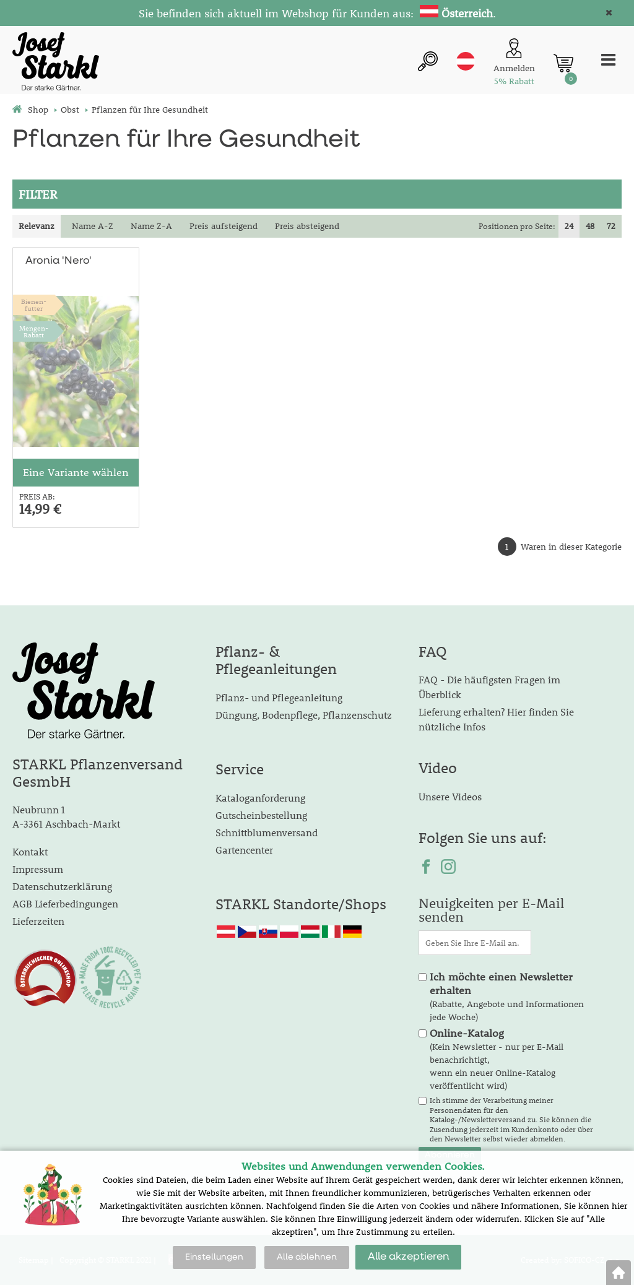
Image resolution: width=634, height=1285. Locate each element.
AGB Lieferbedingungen (65, 903)
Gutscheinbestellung (261, 814)
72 (611, 225)
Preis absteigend (307, 225)
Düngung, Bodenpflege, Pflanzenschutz (303, 714)
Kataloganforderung (260, 797)
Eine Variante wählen (76, 472)
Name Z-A (151, 225)
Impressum (37, 868)
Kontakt (30, 851)
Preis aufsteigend (223, 225)
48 (590, 225)
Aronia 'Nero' (58, 261)
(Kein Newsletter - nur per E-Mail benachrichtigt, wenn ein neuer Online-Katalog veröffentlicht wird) (496, 1059)
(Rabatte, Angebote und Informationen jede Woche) (507, 997)
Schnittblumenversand (266, 832)
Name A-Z (92, 225)
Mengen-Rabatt (33, 331)
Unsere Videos (450, 796)
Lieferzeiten (38, 920)
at (465, 61)
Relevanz (36, 225)
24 (569, 225)
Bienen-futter (33, 304)
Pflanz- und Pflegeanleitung (278, 697)
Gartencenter (244, 849)
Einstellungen (214, 1257)
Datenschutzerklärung (62, 886)
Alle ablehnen (307, 1257)
